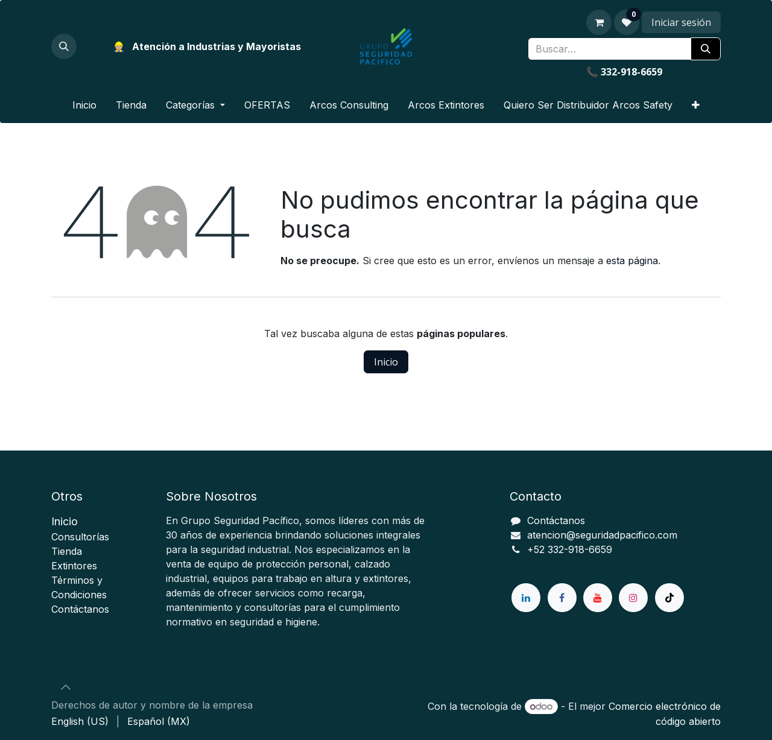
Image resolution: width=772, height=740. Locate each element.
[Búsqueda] (706, 48)
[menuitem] (84, 105)
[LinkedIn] (525, 597)
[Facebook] (562, 597)
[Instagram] (633, 597)
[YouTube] (597, 597)
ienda (66, 551)
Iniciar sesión (681, 22)
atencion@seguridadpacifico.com (602, 535)
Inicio (386, 361)
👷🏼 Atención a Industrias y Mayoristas (207, 46)
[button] (64, 46)
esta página (632, 261)
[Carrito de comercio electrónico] (599, 22)
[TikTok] (669, 597)
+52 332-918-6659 (569, 549)
